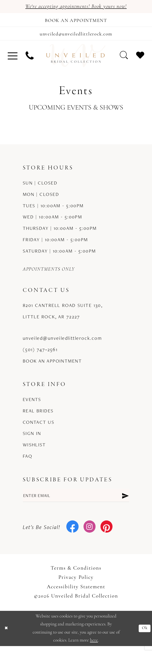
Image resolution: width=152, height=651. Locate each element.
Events (32, 402)
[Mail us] (76, 36)
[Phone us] (29, 59)
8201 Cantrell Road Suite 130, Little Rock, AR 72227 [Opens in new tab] (63, 314)
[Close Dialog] (7, 633)
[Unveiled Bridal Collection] (76, 59)
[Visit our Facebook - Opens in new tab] (72, 532)
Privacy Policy (76, 582)
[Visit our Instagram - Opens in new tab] (90, 532)
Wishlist (34, 448)
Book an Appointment (52, 364)
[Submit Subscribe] (124, 499)
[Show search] (124, 59)
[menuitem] (12, 59)
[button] (12, 59)
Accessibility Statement (76, 592)
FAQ (27, 459)
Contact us (38, 425)
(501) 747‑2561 (40, 353)
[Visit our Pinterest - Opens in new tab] (106, 532)
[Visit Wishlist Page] (140, 59)
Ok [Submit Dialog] (144, 633)
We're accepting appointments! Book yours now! (76, 7)
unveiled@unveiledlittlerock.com (62, 341)
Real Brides (38, 414)
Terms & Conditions (76, 573)
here (94, 645)
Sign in (32, 437)
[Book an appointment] (76, 21)
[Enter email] (76, 499)
